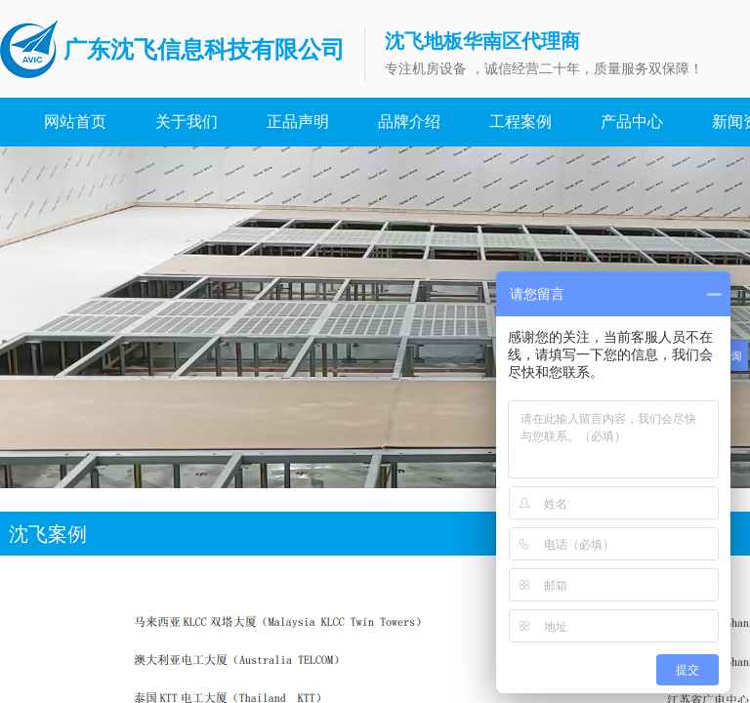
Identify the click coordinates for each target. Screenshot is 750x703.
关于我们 (186, 121)
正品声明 (298, 121)
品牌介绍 (409, 121)
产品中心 (632, 121)
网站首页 (75, 121)
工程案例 (520, 121)
